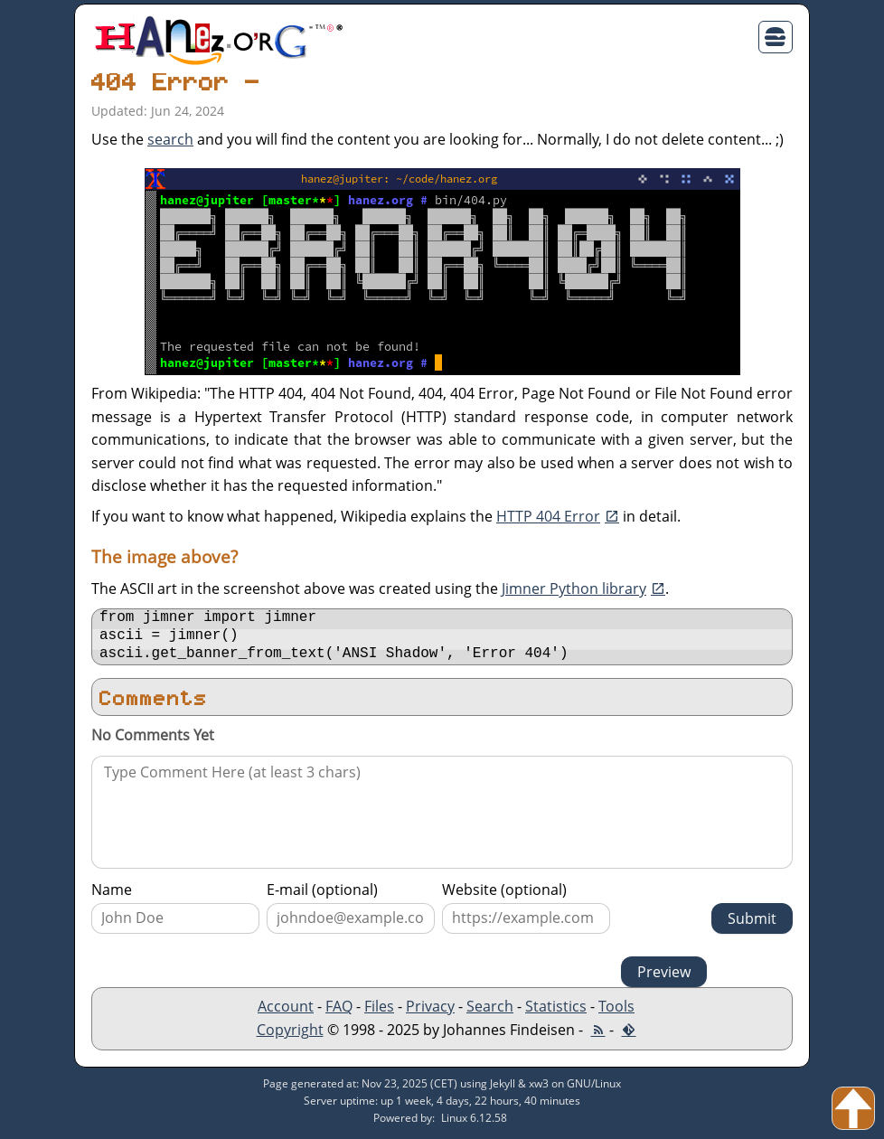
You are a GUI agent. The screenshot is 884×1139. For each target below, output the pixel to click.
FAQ (339, 1011)
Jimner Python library (574, 588)
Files (379, 1011)
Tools (616, 1011)
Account (286, 1011)
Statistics (556, 1011)
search (170, 139)
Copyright (290, 1035)
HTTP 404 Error (548, 516)
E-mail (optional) (322, 895)
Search (489, 1011)
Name (111, 895)
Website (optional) (504, 895)
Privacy (430, 1011)
